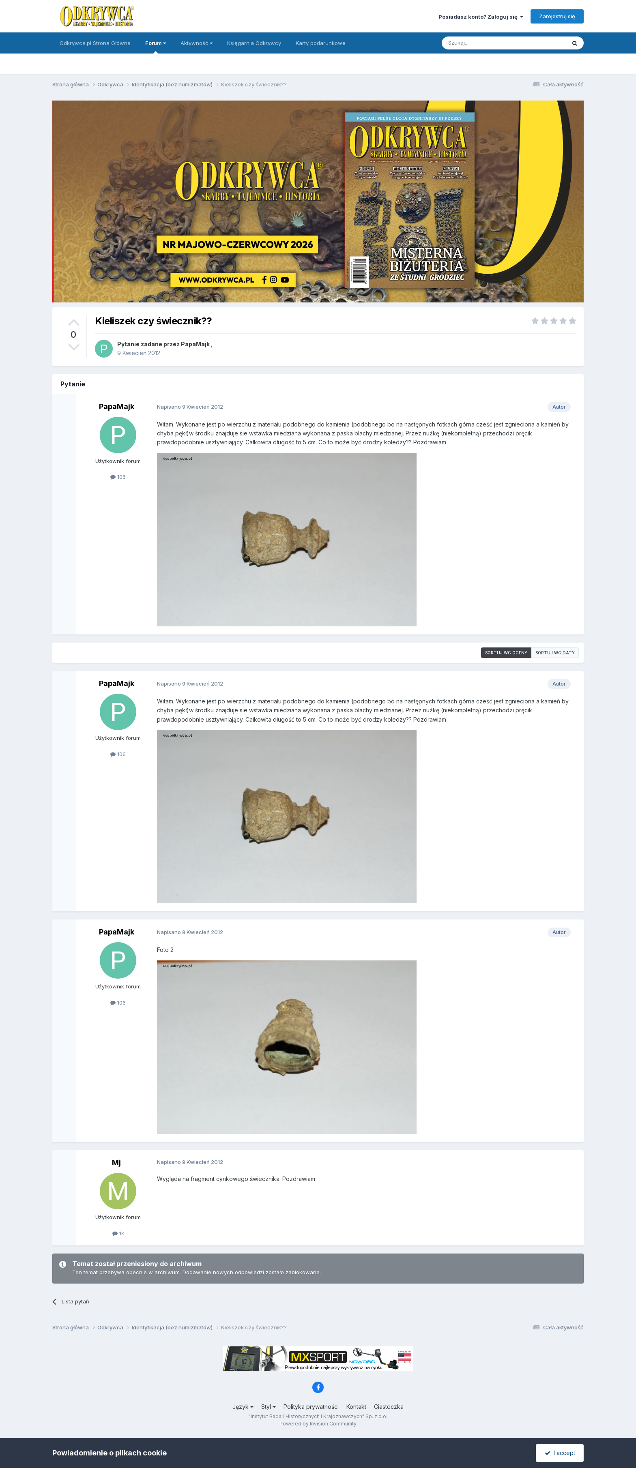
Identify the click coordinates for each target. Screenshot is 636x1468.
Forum (155, 47)
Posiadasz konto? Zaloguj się (480, 16)
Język (243, 1406)
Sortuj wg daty (555, 652)
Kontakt (356, 1406)
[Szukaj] (484, 42)
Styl (268, 1406)
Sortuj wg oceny (506, 652)
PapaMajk (195, 344)
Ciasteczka (389, 1406)
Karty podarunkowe (321, 43)
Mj (116, 1162)
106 (118, 477)
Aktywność (196, 43)
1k (118, 1233)
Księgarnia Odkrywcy (254, 43)
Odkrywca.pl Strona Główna (95, 43)
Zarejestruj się (557, 16)
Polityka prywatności (311, 1406)
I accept (560, 1452)
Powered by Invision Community (318, 1424)
